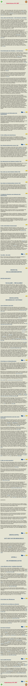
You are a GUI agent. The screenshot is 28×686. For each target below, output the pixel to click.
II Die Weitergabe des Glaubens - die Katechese (12, 50)
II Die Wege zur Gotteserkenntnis (8, 361)
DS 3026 (14, 422)
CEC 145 (14, 666)
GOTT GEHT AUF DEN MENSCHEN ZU (14, 538)
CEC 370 (20, 487)
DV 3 (5, 618)
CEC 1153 (10, 586)
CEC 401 (23, 635)
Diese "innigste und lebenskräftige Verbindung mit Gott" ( (11, 331)
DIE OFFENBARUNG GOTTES (14, 560)
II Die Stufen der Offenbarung (8, 599)
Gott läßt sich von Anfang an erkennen (10, 604)
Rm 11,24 (9, 672)
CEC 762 (22, 672)
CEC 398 (2, 340)
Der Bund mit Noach (5, 627)
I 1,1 (10, 455)
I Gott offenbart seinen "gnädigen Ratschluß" (11, 566)
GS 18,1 (19, 394)
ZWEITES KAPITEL (14, 534)
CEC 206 (24, 497)
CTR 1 (18, 56)
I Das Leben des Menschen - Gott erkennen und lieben (14, 17)
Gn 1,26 (8, 425)
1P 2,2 (15, 245)
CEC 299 (7, 480)
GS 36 (22, 525)
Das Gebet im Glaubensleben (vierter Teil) (10, 183)
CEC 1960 (18, 429)
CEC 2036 (19, 455)
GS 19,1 (20, 317)
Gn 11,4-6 (6, 642)
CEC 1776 (8, 396)
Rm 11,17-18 (4, 672)
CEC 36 (22, 551)
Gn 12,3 (25, 665)
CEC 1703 (12, 396)
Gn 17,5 (25, 664)
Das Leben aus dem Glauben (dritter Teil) (10, 171)
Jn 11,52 (7, 671)
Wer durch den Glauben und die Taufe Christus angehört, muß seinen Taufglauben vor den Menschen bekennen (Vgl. (14, 148)
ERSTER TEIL (14, 269)
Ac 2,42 (3, 46)
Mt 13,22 (4, 336)
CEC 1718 (2, 311)
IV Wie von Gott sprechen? (7, 460)
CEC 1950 (14, 586)
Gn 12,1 (19, 663)
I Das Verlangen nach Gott (7, 305)
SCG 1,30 (14, 497)
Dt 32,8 (20, 639)
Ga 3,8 (5, 666)
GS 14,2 (25, 394)
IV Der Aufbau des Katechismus (8, 135)
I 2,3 (4, 403)
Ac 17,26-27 (11, 638)
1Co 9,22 (23, 240)
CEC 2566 (10, 324)
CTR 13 (7, 76)
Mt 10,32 (19, 148)
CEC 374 (3, 611)
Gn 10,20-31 (13, 635)
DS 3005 (25, 454)
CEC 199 (13, 403)
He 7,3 (8, 651)
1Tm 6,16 (19, 573)
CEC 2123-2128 (24, 339)
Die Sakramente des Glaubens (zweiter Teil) (11, 161)
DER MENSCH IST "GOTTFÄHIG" (14, 299)
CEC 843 (6, 324)
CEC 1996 (12, 571)
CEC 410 (14, 618)
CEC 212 (13, 487)
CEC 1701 (24, 310)
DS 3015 (10, 546)
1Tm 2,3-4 (11, 13)
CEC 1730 (4, 396)
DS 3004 (8, 422)
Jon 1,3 (13, 339)
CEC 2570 (18, 666)
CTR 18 (25, 62)
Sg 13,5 (20, 479)
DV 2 (2, 582)
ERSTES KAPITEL (14, 298)
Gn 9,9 (6, 632)
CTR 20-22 (22, 230)
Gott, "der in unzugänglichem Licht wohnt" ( (9, 573)
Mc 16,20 (2, 37)
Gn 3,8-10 (17, 338)
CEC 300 (16, 487)
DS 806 (8, 495)
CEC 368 (19, 347)
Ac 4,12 (2, 14)
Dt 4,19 (17, 639)
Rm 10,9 (22, 148)
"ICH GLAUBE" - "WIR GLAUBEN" (14, 283)
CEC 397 (17, 618)
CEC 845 (16, 347)
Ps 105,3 (25, 342)
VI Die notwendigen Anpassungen (9, 225)
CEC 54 (17, 373)
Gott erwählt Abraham (6, 659)
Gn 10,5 (7, 635)
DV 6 (17, 422)
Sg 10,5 (9, 641)
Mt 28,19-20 (18, 34)
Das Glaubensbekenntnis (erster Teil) (9, 145)
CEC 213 (4, 480)
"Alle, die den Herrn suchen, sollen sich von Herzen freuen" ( (12, 342)
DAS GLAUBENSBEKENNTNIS (14, 271)
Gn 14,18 (21, 650)
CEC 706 (18, 672)
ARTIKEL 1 (14, 557)
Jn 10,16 (11, 671)
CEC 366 (16, 396)
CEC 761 (10, 622)
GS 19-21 (10, 334)
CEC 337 (20, 373)
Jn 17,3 (23, 11)
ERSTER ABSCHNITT (6, 278)
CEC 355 (21, 310)
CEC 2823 (8, 571)
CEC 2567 (12, 347)
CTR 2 (21, 56)
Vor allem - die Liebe (5, 255)
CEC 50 (24, 411)
